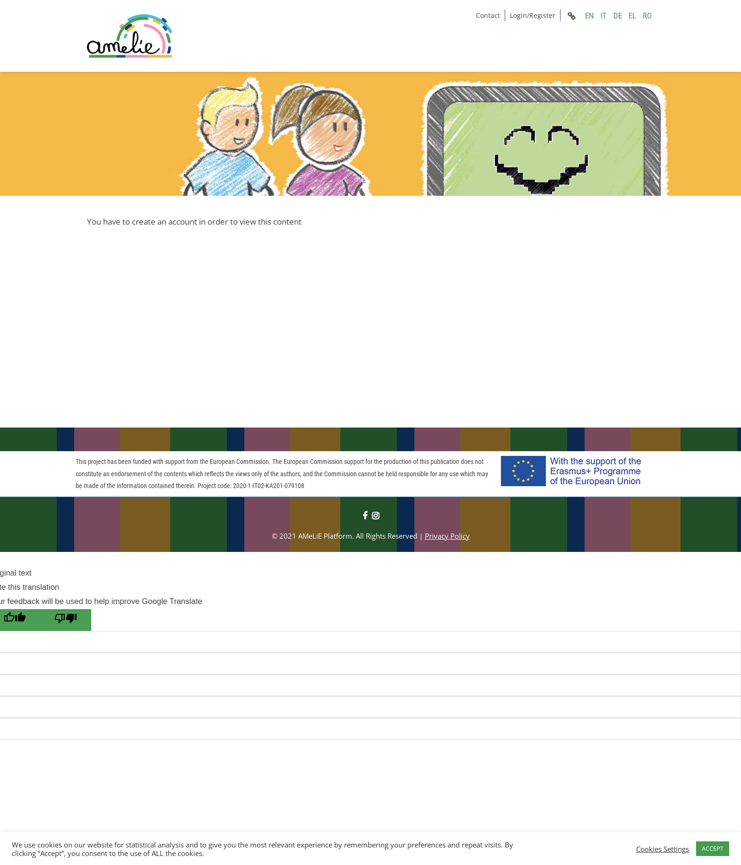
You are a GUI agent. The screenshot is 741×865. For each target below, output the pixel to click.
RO (647, 15)
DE (617, 15)
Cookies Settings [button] (662, 849)
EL (632, 15)
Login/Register (532, 15)
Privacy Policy (447, 536)
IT (604, 15)
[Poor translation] (65, 620)
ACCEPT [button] (713, 848)
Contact (488, 15)
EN (589, 15)
